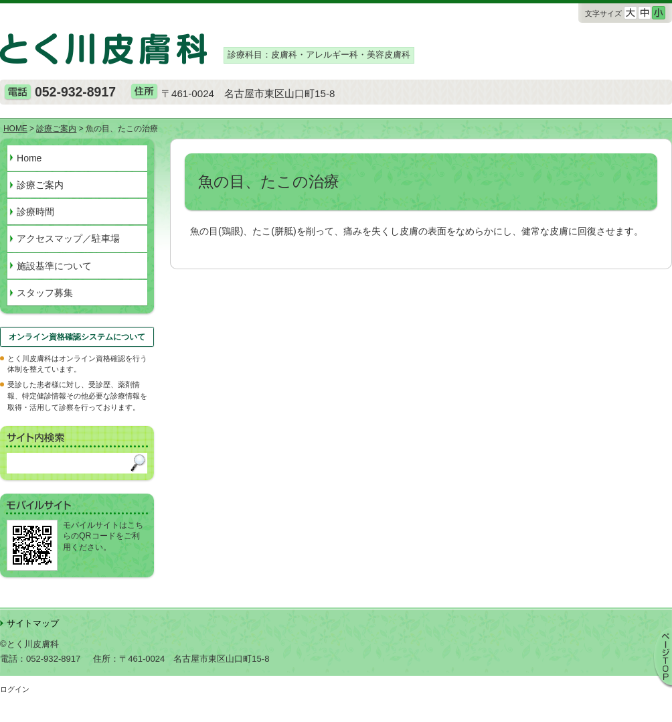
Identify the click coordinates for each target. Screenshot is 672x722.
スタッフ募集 (45, 292)
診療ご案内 (40, 184)
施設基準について (54, 266)
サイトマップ (33, 623)
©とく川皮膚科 (29, 644)
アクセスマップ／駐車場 (68, 238)
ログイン (14, 689)
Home (29, 158)
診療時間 (35, 211)
